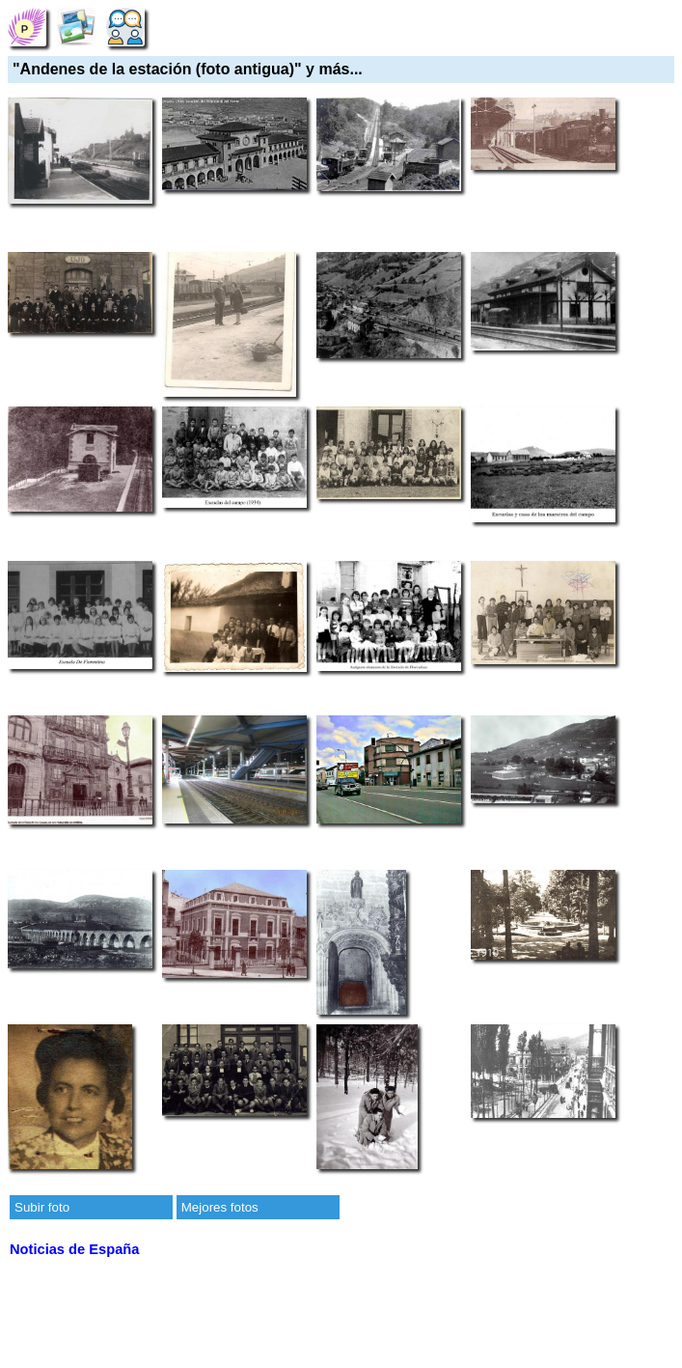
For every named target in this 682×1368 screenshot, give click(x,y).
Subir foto (41, 1207)
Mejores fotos (220, 1207)
